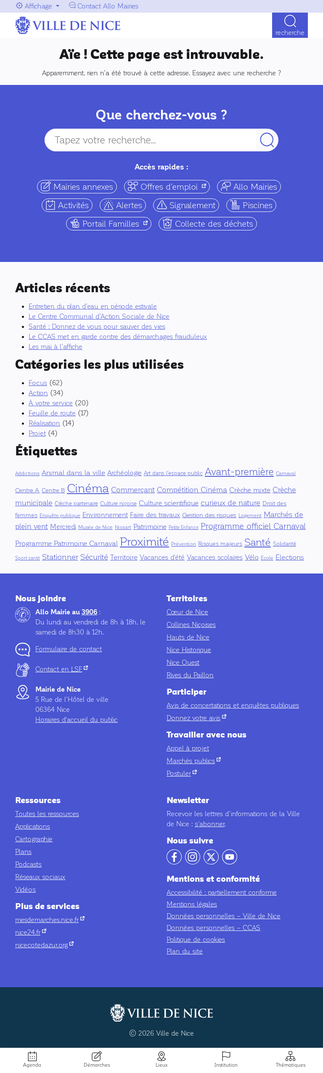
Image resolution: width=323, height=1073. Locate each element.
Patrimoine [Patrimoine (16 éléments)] (150, 527)
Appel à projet (188, 748)
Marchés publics (194, 760)
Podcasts (28, 864)
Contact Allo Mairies (107, 6)
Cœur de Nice (187, 612)
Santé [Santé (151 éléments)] (257, 542)
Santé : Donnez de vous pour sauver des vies (97, 326)
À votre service (51, 403)
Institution (226, 1065)
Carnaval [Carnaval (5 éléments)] (286, 473)
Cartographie (34, 839)
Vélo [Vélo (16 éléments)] (252, 557)
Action (38, 392)
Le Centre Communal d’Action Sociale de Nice (99, 316)
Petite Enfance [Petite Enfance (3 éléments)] (184, 527)
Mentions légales (192, 904)
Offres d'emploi (169, 186)
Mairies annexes (77, 186)
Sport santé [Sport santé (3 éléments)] (27, 558)
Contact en (61, 669)
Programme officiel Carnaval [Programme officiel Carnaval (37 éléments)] (253, 526)
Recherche (289, 32)
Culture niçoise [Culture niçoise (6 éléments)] (118, 504)
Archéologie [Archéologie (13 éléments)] (124, 472)
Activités (67, 204)
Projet (37, 433)
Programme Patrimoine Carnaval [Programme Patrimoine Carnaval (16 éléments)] (66, 543)
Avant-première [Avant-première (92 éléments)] (239, 471)
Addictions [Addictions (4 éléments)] (27, 473)
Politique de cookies (196, 939)
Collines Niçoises (191, 624)
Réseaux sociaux (40, 876)
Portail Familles (110, 223)
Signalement (186, 204)
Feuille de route (52, 413)
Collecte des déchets (207, 223)
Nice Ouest (183, 662)
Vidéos (25, 889)
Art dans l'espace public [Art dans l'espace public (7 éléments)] (173, 473)
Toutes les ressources (47, 813)
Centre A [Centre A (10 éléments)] (27, 490)
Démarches (97, 1065)
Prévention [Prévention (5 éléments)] (183, 544)
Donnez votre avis (196, 718)
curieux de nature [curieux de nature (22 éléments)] (230, 503)
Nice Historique (189, 649)
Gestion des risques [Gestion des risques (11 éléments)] (209, 515)
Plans (23, 851)
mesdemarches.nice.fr (50, 919)
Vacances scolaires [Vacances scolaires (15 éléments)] (215, 557)
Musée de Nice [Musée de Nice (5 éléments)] (95, 527)
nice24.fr (30, 932)
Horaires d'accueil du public (76, 719)
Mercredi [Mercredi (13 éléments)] (63, 526)
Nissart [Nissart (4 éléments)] (123, 527)
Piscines (251, 204)
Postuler (182, 773)
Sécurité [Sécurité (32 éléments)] (94, 556)
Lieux (161, 1065)
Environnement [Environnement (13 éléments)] (105, 514)
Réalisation (44, 423)
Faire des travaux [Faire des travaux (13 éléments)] (155, 514)
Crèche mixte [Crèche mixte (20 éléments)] (249, 490)
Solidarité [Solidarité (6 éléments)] (284, 544)
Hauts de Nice (188, 637)
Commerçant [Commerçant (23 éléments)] (133, 490)
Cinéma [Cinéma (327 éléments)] (88, 488)
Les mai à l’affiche (55, 346)
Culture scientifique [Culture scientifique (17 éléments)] (169, 503)
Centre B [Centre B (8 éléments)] (53, 490)
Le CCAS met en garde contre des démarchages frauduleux (118, 336)
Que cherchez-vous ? (161, 115)
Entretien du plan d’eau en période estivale (93, 306)
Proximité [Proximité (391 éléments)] (144, 541)
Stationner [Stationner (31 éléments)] (60, 556)
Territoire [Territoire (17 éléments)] (124, 557)
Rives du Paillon (190, 675)
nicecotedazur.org (44, 945)
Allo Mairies (249, 186)
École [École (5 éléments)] (267, 558)
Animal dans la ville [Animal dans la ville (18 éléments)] (73, 473)
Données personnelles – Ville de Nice (224, 916)
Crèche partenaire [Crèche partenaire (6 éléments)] (76, 504)
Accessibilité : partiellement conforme (222, 892)
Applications (32, 826)
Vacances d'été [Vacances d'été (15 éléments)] (162, 557)
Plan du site (185, 951)
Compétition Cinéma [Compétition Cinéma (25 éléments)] (192, 490)
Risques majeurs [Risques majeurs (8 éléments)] (220, 544)
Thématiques (290, 1065)
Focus (38, 382)
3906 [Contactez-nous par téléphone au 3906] (89, 612)
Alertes (122, 204)
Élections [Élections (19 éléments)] (289, 557)
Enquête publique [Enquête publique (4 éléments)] (60, 515)
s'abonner (210, 823)
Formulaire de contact (68, 649)
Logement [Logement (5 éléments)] (250, 515)
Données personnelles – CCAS (213, 927)
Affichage (38, 6)
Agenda (32, 1065)
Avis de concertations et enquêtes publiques (233, 705)
